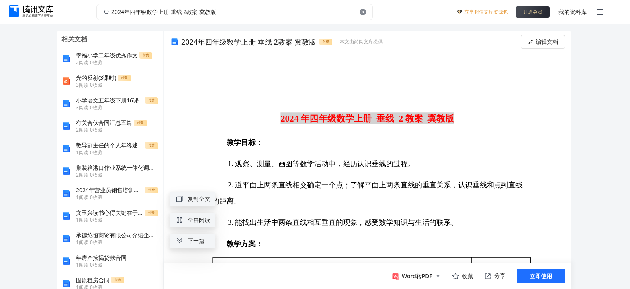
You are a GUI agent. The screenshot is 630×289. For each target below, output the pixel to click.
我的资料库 (572, 12)
